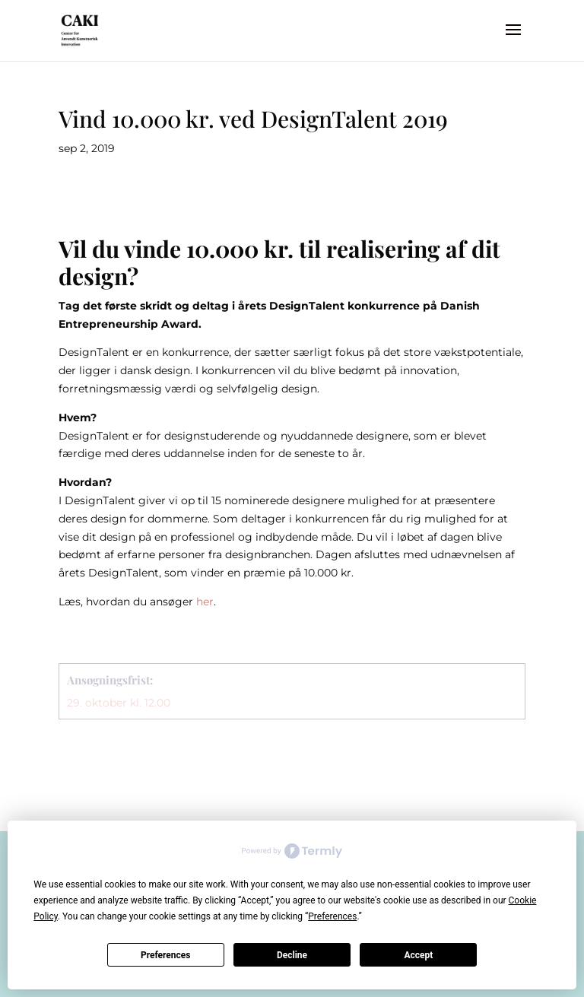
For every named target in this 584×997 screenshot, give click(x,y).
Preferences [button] (332, 916)
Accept (418, 955)
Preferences (166, 955)
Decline (292, 955)
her (205, 601)
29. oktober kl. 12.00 (118, 703)
